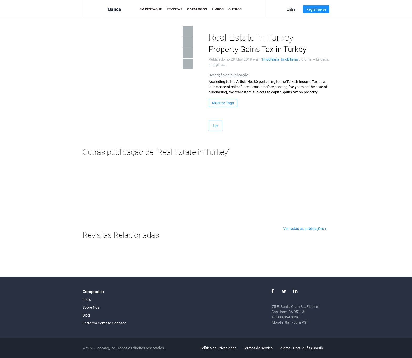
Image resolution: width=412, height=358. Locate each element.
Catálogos (197, 9)
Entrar (292, 9)
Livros (218, 9)
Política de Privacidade (218, 347)
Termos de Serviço (258, 347)
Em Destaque (151, 9)
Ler (215, 125)
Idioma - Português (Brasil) (304, 347)
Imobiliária (270, 59)
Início (87, 299)
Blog (86, 315)
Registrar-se (316, 9)
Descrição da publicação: (229, 74)
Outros (235, 9)
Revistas (174, 9)
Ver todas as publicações (303, 228)
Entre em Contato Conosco (104, 322)
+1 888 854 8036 (285, 316)
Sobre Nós (91, 307)
